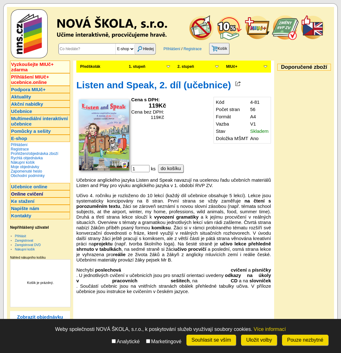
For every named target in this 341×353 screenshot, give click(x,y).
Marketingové (163, 341)
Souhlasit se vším (211, 340)
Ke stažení (22, 201)
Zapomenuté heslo (26, 171)
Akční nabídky (27, 104)
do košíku (171, 168)
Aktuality (21, 96)
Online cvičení (27, 194)
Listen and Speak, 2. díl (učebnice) (153, 85)
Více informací (270, 329)
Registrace (193, 49)
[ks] (140, 168)
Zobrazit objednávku (40, 317)
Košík (219, 48)
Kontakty (21, 215)
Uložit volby (259, 340)
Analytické (126, 341)
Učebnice (21, 111)
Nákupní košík (23, 162)
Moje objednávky (25, 167)
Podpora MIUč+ (28, 89)
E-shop (19, 138)
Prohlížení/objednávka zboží (34, 153)
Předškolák (90, 66)
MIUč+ (232, 66)
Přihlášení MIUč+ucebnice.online (30, 79)
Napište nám (25, 208)
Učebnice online (29, 186)
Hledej (145, 49)
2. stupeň (186, 66)
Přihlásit (20, 236)
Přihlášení (171, 49)
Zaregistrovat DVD (28, 245)
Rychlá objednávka (27, 158)
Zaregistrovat (24, 240)
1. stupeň (137, 66)
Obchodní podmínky (27, 176)
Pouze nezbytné (305, 340)
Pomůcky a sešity (31, 131)
